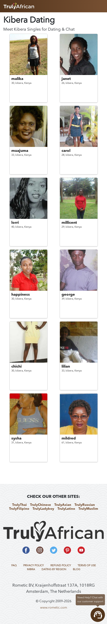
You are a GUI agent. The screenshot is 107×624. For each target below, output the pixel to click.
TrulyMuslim (88, 509)
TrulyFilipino (19, 509)
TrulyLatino (66, 509)
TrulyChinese (40, 505)
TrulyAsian (62, 505)
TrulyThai (19, 505)
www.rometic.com (53, 607)
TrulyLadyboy (43, 509)
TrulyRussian (84, 505)
